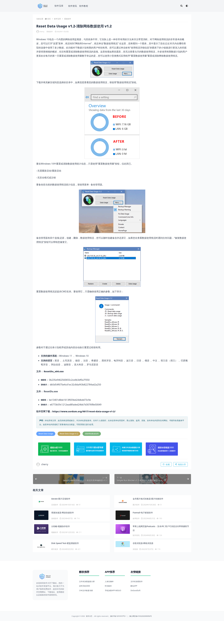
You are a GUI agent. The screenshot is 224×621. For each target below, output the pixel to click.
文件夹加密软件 (137, 581)
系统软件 (67, 19)
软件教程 (83, 5)
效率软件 (136, 518)
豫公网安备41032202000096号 (140, 616)
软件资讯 (72, 5)
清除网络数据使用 (92, 433)
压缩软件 (54, 504)
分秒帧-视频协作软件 (60, 526)
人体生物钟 (109, 581)
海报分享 (180, 464)
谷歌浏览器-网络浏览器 (143, 543)
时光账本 (108, 586)
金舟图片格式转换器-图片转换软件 (148, 498)
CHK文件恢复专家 (86, 590)
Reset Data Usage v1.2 (69, 433)
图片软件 (136, 504)
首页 (49, 19)
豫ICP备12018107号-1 (118, 616)
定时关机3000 (84, 586)
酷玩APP (134, 586)
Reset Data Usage (46, 433)
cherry (40, 31)
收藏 (166, 464)
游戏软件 (54, 518)
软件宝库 (59, 5)
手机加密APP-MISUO (113, 590)
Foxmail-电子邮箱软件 (143, 512)
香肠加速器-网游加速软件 (62, 512)
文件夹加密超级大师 (87, 581)
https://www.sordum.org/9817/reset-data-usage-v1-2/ (83, 411)
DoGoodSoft (135, 590)
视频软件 (54, 532)
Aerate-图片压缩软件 (60, 498)
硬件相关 (54, 549)
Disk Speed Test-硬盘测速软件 (65, 543)
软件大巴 (89, 616)
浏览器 (135, 549)
